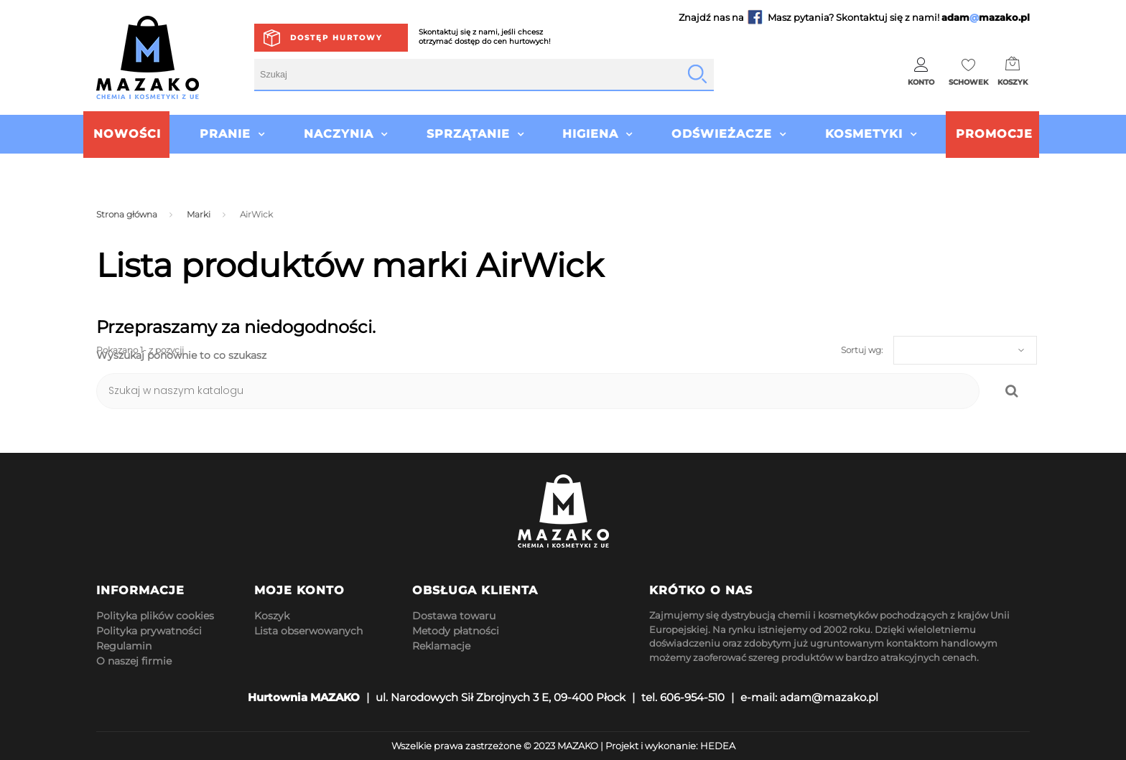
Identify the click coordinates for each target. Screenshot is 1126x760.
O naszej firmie (134, 661)
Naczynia (338, 134)
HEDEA (717, 745)
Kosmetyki (864, 134)
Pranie (225, 134)
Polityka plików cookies (155, 615)
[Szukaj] (538, 391)
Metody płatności (455, 630)
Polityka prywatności (149, 630)
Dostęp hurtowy (336, 37)
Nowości (127, 134)
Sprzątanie (468, 134)
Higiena (590, 134)
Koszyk (271, 615)
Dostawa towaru (453, 615)
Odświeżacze (721, 134)
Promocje (994, 134)
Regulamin (124, 645)
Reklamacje (441, 645)
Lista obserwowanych (308, 630)
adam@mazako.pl (829, 697)
